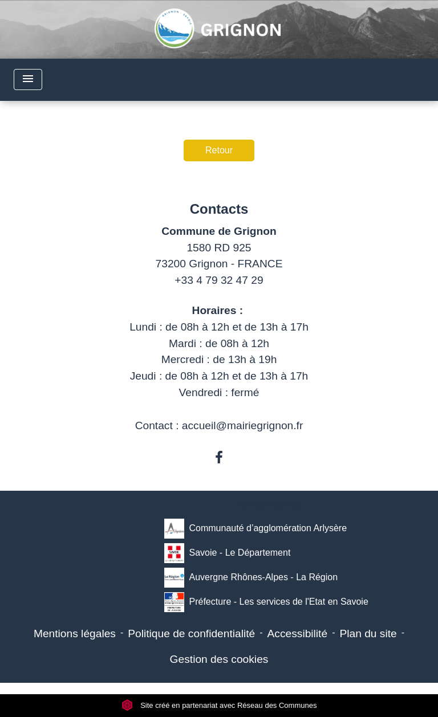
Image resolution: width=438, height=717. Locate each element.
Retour (219, 150)
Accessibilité (297, 633)
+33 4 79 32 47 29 (219, 280)
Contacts (219, 209)
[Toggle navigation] (28, 79)
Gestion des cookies (219, 659)
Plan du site (367, 633)
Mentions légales (75, 633)
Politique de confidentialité (191, 633)
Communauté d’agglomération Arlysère (255, 529)
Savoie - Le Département (227, 553)
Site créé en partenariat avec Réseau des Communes (219, 705)
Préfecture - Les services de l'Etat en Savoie (266, 602)
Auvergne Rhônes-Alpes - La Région (251, 578)
